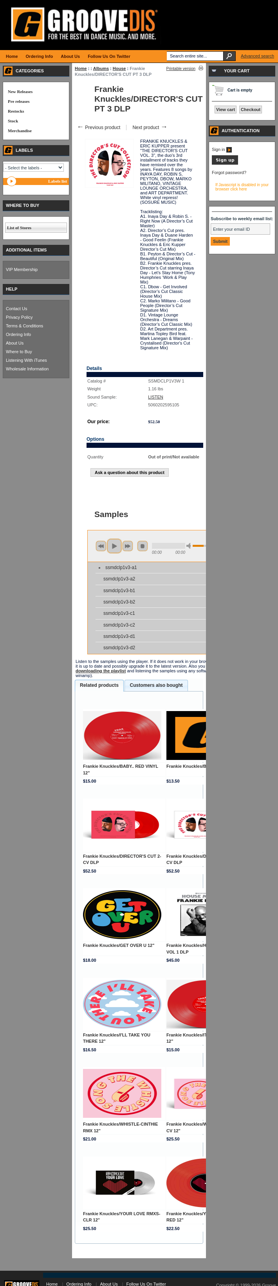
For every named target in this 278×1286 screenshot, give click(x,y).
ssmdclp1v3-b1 (119, 590)
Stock (13, 121)
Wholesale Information (27, 368)
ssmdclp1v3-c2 (119, 625)
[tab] (99, 685)
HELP (11, 289)
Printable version (180, 68)
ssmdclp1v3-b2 (119, 602)
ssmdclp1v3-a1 (121, 567)
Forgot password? (229, 172)
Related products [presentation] (99, 685)
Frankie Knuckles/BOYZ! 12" (195, 766)
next (127, 546)
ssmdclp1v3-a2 (119, 579)
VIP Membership (22, 269)
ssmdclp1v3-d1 (119, 636)
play (114, 546)
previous (101, 546)
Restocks (16, 111)
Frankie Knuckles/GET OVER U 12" (119, 945)
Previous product (98, 127)
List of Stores (19, 227)
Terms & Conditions (24, 325)
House (119, 68)
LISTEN (155, 397)
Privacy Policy (19, 317)
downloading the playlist (101, 670)
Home (81, 68)
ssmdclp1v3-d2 (119, 647)
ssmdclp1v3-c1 (119, 613)
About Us (14, 343)
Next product (149, 127)
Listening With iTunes (26, 360)
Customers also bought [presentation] (156, 685)
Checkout (250, 109)
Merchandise (20, 130)
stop (142, 546)
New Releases (20, 91)
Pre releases (18, 101)
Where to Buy (19, 351)
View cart (225, 109)
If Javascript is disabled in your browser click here (242, 187)
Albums (101, 68)
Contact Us (16, 308)
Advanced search (257, 56)
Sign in (222, 149)
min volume (189, 546)
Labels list (57, 181)
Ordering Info (18, 334)
